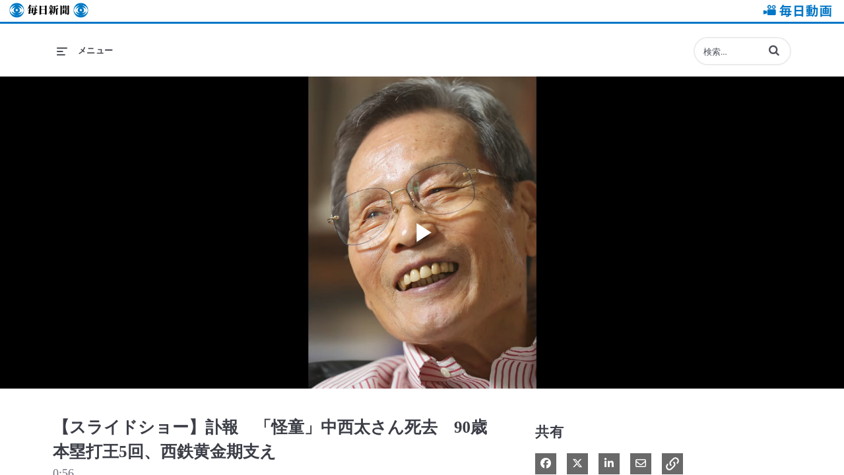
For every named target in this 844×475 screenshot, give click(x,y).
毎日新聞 (48, 11)
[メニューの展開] (85, 51)
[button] (774, 50)
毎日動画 (795, 11)
